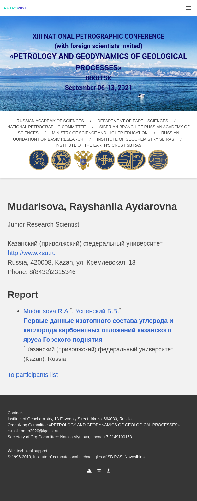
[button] (189, 8)
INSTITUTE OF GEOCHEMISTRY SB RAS (135, 139)
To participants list (33, 374)
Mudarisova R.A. (46, 311)
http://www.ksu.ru (32, 252)
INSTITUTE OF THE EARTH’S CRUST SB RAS (98, 145)
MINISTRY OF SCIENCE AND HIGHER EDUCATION (100, 132)
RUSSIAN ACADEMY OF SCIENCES (50, 120)
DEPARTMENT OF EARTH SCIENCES (132, 120)
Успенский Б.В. (97, 311)
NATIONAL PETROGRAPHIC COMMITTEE (46, 126)
